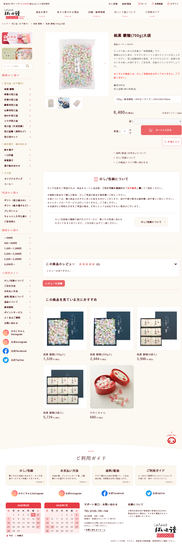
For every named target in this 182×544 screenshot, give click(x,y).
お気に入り (172, 143)
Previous (49, 65)
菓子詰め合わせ (12, 167)
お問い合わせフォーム (95, 530)
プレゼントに (11, 212)
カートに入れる (163, 131)
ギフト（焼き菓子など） (16, 207)
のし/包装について (14, 282)
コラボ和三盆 (11, 122)
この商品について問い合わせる (132, 163)
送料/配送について (14, 298)
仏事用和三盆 (11, 111)
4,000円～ (9, 265)
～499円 (8, 239)
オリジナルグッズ (13, 180)
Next (105, 65)
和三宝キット (11, 138)
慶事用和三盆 (11, 106)
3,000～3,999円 (13, 260)
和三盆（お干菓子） (21, 25)
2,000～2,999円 (13, 255)
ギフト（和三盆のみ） (15, 201)
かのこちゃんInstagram (18, 334)
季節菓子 (8, 162)
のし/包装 (113, 4)
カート (144, 4)
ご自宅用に (10, 223)
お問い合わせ (11, 324)
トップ (5, 25)
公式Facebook (19, 352)
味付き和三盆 (11, 117)
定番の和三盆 (11, 101)
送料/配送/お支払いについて (131, 154)
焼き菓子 (8, 151)
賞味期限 (8, 308)
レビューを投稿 (53, 285)
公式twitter (159, 493)
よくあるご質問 (12, 319)
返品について (11, 303)
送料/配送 (126, 4)
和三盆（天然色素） (14, 127)
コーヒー (8, 185)
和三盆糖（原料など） (15, 133)
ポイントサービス (13, 314)
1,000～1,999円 (13, 250)
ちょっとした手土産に (15, 217)
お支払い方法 (11, 292)
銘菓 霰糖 (37, 25)
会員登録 (159, 4)
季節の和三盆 (11, 95)
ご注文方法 (10, 287)
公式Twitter (17, 361)
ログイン (174, 4)
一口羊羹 (8, 156)
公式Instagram (19, 343)
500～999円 (10, 244)
